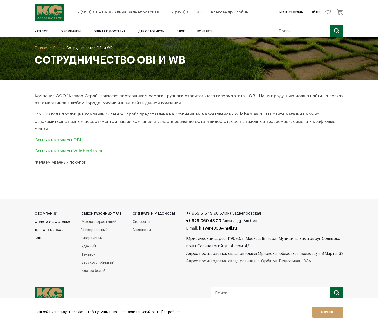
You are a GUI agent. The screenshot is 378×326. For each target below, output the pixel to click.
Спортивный (92, 238)
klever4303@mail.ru (218, 228)
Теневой (88, 254)
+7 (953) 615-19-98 (94, 12)
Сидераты (141, 222)
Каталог (41, 31)
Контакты (205, 31)
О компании (71, 31)
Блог (180, 31)
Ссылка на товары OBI (58, 140)
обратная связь (289, 12)
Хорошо (328, 312)
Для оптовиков (151, 31)
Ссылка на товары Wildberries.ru (68, 151)
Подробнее (170, 312)
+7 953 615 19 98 (202, 213)
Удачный (88, 246)
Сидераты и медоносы (154, 213)
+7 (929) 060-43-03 (189, 12)
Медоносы (142, 230)
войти (314, 12)
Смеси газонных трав (101, 213)
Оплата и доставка (109, 31)
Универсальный (94, 230)
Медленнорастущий (98, 222)
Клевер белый (93, 271)
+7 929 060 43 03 (203, 221)
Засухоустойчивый (97, 262)
